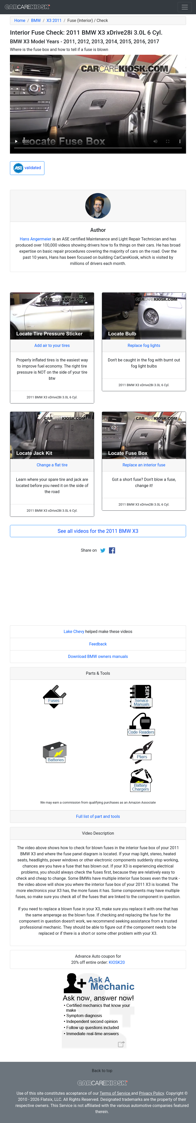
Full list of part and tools (98, 816)
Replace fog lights (144, 345)
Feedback (98, 644)
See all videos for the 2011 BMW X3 (98, 531)
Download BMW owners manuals (98, 656)
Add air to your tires (52, 345)
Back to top (102, 1070)
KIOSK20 (117, 962)
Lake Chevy (74, 631)
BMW (36, 20)
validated (27, 168)
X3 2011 (54, 20)
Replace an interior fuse (143, 465)
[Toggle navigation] (185, 7)
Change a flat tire (52, 465)
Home (19, 20)
